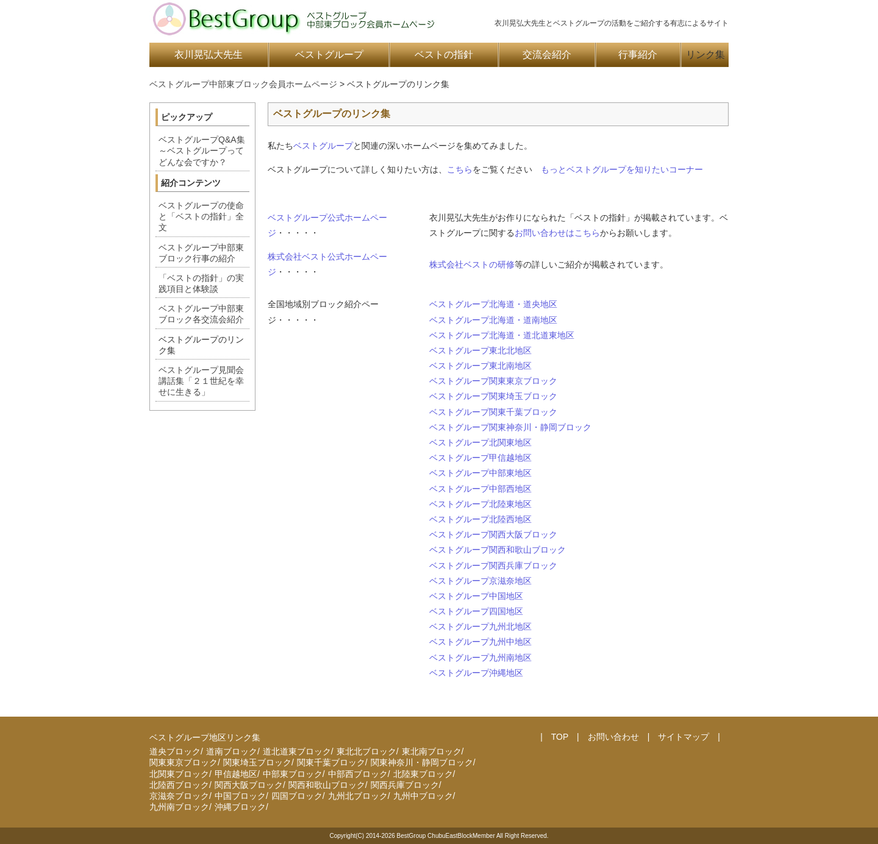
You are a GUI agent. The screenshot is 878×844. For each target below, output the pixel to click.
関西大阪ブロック (249, 785)
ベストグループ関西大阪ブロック (493, 534)
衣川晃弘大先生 (208, 54)
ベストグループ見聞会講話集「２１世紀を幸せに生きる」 (201, 381)
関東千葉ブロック (331, 762)
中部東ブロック (293, 774)
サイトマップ (683, 737)
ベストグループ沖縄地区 (476, 673)
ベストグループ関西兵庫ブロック (493, 565)
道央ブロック (175, 751)
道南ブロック (231, 751)
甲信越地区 (236, 774)
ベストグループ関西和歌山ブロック (497, 550)
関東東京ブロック (183, 762)
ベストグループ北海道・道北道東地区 (501, 335)
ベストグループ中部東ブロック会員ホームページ (243, 84)
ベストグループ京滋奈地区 (480, 581)
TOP (559, 737)
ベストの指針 (444, 54)
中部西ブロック (358, 774)
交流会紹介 (547, 54)
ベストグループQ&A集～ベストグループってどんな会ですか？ (202, 150)
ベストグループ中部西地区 (480, 489)
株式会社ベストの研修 (472, 264)
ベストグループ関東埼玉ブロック (493, 396)
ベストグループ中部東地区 (480, 473)
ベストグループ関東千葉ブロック (493, 412)
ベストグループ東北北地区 (480, 350)
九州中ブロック (423, 796)
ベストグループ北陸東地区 (480, 504)
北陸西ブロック (179, 785)
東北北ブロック (366, 751)
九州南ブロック (179, 807)
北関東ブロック (179, 774)
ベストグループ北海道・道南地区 (493, 320)
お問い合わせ (613, 737)
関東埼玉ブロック (257, 762)
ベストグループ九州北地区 (480, 626)
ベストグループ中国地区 (476, 596)
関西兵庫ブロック (405, 785)
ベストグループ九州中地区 (480, 642)
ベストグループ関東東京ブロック (493, 381)
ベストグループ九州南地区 (480, 657)
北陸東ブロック (423, 774)
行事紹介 (637, 54)
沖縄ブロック (240, 807)
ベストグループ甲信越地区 (480, 458)
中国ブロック (240, 796)
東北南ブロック (432, 751)
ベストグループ (329, 54)
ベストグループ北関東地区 (480, 442)
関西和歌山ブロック (326, 785)
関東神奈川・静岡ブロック (422, 762)
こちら (460, 169)
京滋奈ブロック (179, 796)
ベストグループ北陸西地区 (480, 519)
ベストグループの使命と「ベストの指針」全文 (201, 216)
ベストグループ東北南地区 (480, 366)
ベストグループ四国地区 (476, 611)
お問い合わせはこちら (557, 233)
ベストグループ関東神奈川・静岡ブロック (510, 427)
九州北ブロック (358, 796)
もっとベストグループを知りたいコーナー (622, 169)
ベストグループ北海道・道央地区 (493, 304)
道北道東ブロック (297, 751)
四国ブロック (297, 796)
